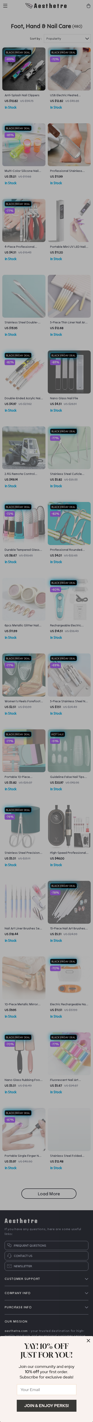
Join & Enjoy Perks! (46, 1405)
